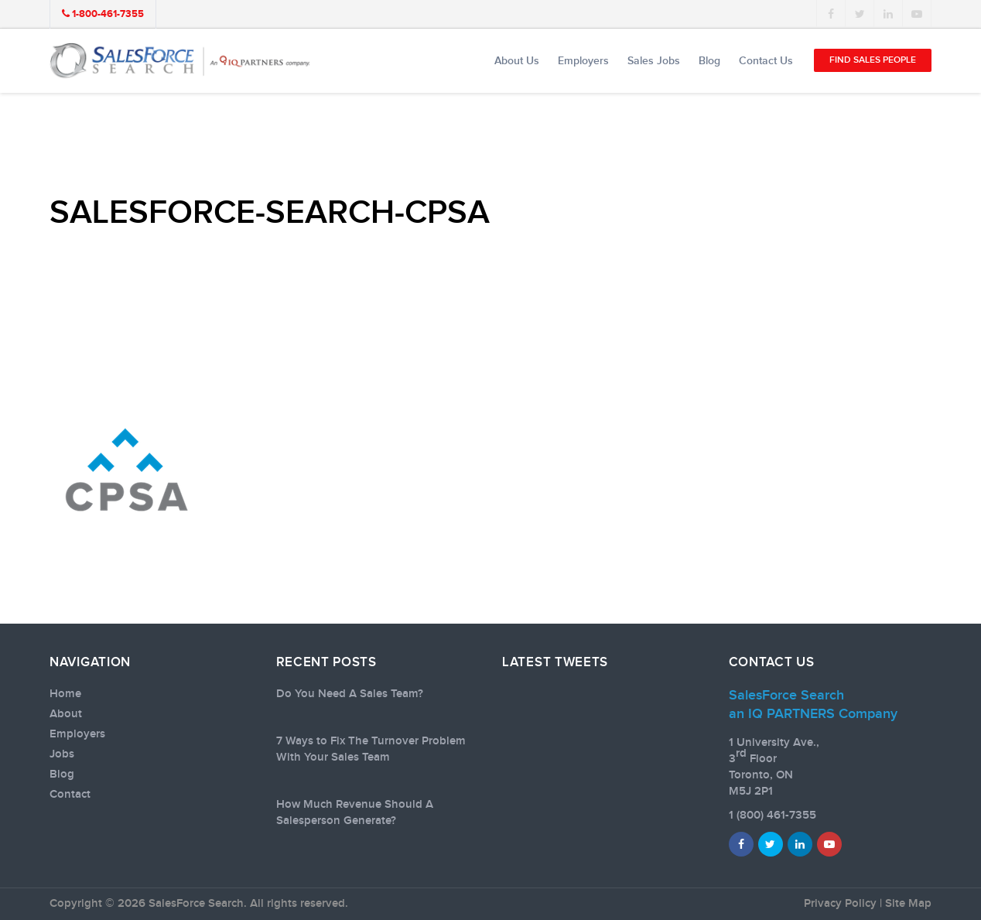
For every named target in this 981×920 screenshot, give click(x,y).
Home (65, 694)
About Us (516, 60)
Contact (70, 795)
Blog (709, 60)
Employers (583, 60)
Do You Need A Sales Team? (349, 694)
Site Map (908, 904)
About (66, 714)
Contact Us (766, 60)
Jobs (62, 754)
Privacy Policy (840, 904)
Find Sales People (872, 60)
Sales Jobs (653, 60)
